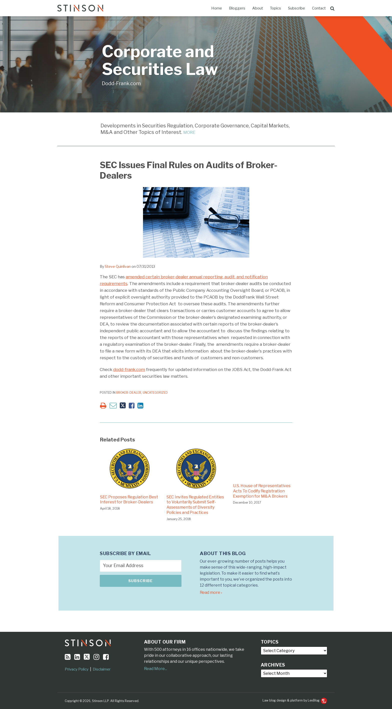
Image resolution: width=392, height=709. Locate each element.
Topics (275, 8)
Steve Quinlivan (118, 266)
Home (216, 8)
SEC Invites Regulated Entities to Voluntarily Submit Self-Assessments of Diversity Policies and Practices (195, 505)
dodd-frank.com (129, 369)
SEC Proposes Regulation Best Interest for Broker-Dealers (129, 500)
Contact (319, 8)
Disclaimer (101, 669)
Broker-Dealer (128, 392)
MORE (189, 132)
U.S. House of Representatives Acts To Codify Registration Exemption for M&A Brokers (261, 491)
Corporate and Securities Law (160, 60)
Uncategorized (155, 392)
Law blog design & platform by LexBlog (294, 700)
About (257, 8)
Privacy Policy (76, 669)
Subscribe (296, 8)
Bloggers (237, 8)
